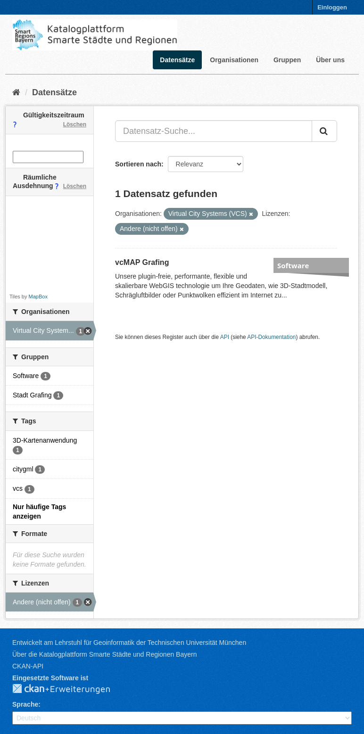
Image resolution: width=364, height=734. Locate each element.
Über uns (330, 60)
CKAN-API (27, 666)
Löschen (74, 124)
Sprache (25, 704)
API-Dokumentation (271, 337)
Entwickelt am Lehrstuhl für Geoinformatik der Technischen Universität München (129, 642)
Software (293, 265)
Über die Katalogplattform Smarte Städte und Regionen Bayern (104, 654)
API (224, 337)
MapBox (38, 296)
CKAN (68, 689)
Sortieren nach (138, 164)
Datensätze (177, 60)
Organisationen (234, 60)
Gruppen (287, 60)
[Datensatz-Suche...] (213, 131)
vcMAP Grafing (142, 262)
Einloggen (332, 7)
